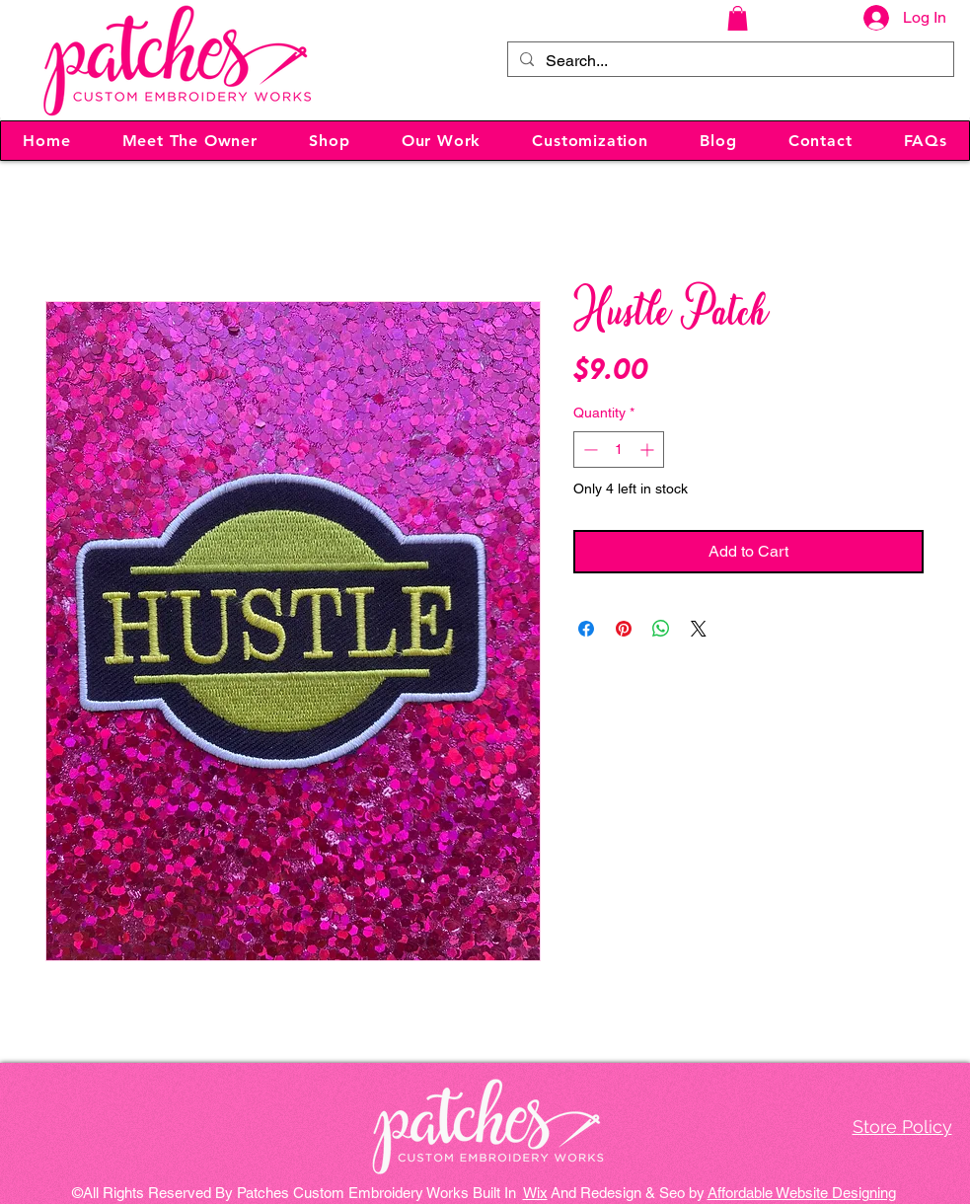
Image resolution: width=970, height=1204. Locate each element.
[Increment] (648, 449)
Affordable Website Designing (802, 1192)
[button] (737, 18)
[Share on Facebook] (586, 628)
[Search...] (729, 61)
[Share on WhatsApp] (661, 628)
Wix (535, 1192)
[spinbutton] (618, 449)
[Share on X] (698, 628)
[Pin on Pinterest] (623, 628)
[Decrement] (588, 449)
